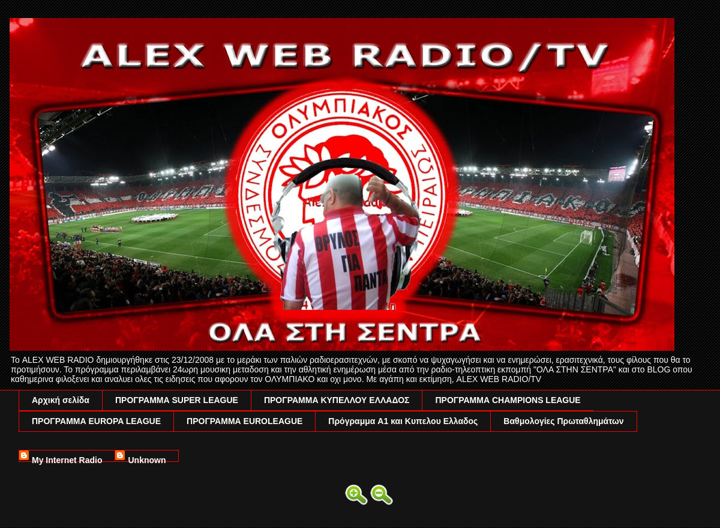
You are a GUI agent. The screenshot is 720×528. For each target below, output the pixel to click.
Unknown (147, 458)
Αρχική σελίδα (60, 400)
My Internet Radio (67, 458)
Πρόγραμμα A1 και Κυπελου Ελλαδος (403, 421)
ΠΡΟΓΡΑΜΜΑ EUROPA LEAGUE (96, 421)
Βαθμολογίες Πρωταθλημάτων (563, 421)
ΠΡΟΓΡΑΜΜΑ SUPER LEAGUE (176, 400)
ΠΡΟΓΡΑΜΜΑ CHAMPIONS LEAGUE (507, 400)
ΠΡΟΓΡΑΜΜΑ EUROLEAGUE (244, 421)
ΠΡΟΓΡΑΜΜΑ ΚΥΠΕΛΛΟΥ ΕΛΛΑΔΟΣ (337, 400)
